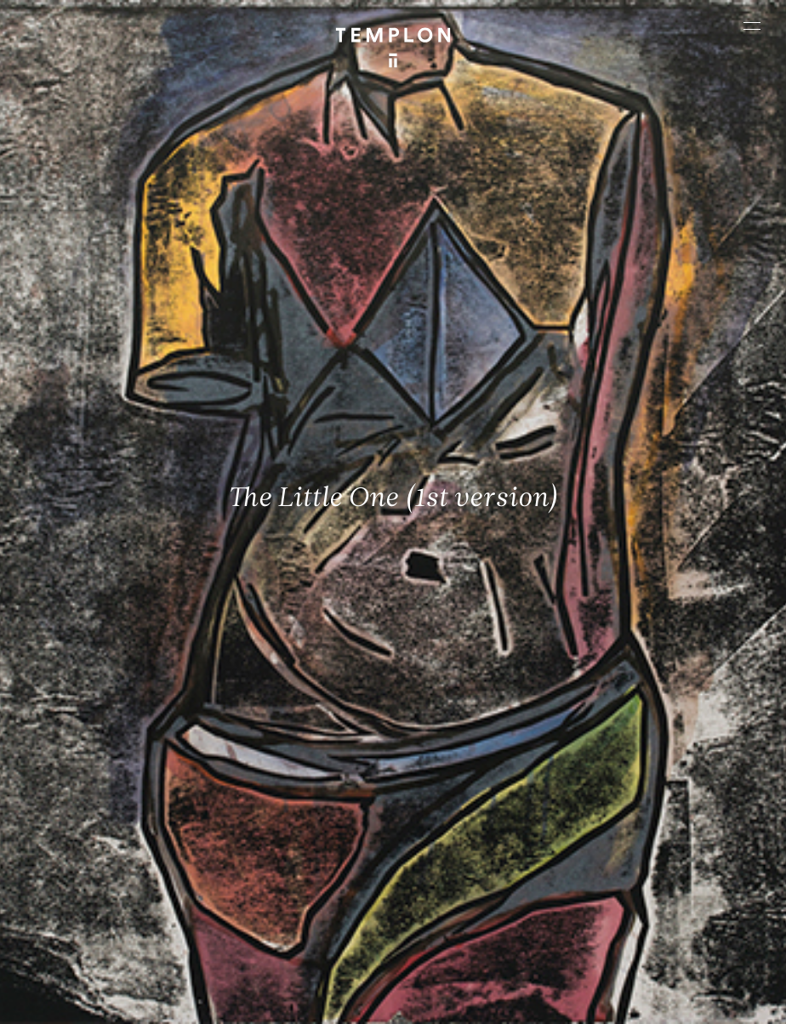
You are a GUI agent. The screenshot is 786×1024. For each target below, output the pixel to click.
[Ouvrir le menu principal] (751, 25)
